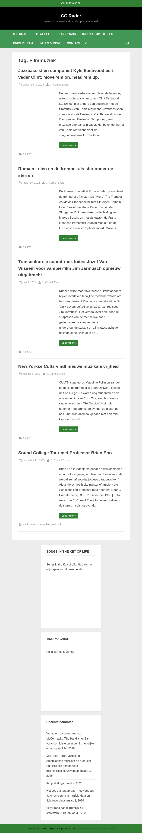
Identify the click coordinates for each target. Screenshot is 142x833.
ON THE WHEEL (71, 3)
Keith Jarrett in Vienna (60, 651)
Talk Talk (56, 524)
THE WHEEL (41, 34)
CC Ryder (71, 15)
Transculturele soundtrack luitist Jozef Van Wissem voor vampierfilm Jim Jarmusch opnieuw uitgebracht (69, 268)
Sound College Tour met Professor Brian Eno (65, 452)
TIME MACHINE (57, 639)
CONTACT (74, 43)
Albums (27, 154)
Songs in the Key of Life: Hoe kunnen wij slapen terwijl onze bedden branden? (69, 567)
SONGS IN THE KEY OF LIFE (67, 551)
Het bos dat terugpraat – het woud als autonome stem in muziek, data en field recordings (70, 795)
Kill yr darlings (55, 783)
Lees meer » (70, 146)
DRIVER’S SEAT (24, 43)
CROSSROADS (65, 34)
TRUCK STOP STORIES (97, 34)
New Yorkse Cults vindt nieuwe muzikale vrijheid (68, 366)
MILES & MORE (50, 43)
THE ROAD (19, 34)
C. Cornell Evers (59, 84)
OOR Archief (43, 524)
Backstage (29, 524)
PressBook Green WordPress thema (96, 828)
